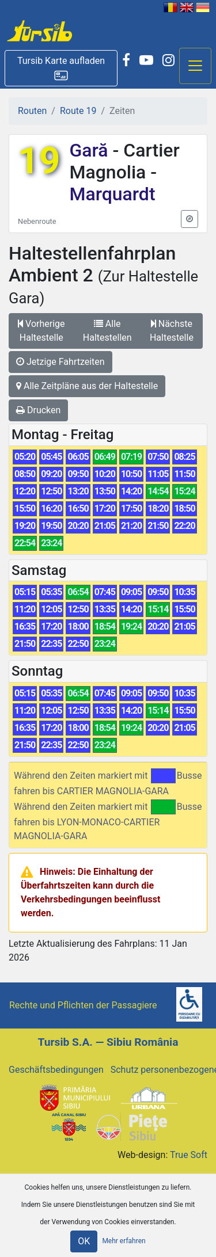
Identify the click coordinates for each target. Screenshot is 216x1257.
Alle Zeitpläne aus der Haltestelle (87, 385)
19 (39, 160)
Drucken (38, 410)
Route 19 (78, 110)
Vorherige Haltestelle (41, 330)
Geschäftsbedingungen (56, 1069)
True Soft (188, 1154)
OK (84, 1241)
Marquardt (112, 194)
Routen (32, 110)
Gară (90, 150)
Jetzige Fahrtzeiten (60, 361)
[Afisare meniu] (195, 66)
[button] (61, 68)
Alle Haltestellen (107, 330)
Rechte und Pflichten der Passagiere (83, 1005)
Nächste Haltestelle (172, 330)
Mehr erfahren (123, 1241)
